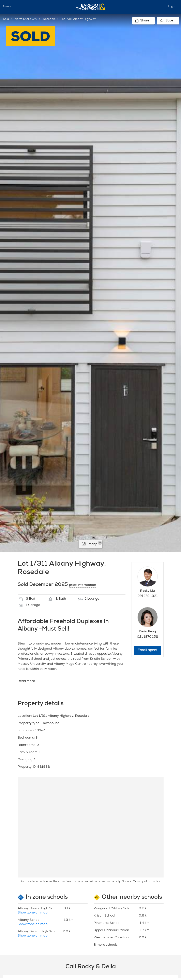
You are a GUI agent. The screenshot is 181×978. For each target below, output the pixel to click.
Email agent (147, 650)
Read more (26, 681)
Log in (172, 6)
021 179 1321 (147, 596)
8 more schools (106, 945)
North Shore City (26, 19)
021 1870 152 (147, 637)
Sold (6, 19)
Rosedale (49, 19)
